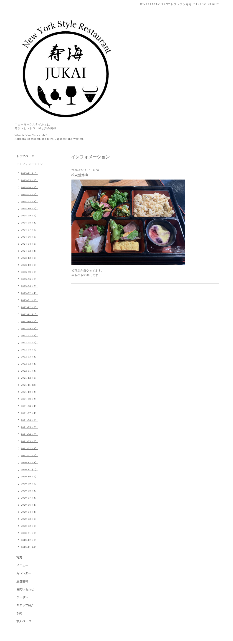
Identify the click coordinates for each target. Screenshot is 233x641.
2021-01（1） (29, 455)
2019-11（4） (29, 547)
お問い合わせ (25, 589)
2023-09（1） (29, 272)
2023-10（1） (29, 264)
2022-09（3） (29, 328)
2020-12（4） (29, 462)
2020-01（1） (29, 533)
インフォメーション (29, 164)
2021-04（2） (29, 434)
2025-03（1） (29, 194)
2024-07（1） (29, 229)
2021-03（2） (29, 441)
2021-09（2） (29, 399)
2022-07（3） (29, 335)
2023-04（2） (29, 286)
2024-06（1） (29, 236)
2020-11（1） (29, 469)
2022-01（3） (29, 370)
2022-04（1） (29, 349)
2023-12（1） (29, 257)
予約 (19, 613)
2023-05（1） (29, 279)
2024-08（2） (29, 222)
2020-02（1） (29, 525)
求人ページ (23, 621)
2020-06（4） (29, 504)
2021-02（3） (29, 448)
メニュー (22, 565)
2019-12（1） (29, 540)
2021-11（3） (29, 384)
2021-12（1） (29, 377)
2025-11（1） (29, 173)
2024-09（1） (29, 215)
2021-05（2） (29, 427)
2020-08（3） (29, 490)
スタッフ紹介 (25, 605)
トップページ (25, 156)
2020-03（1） (29, 518)
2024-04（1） (29, 243)
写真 (19, 557)
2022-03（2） (29, 356)
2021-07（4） (29, 413)
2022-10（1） (29, 321)
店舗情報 (22, 581)
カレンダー (23, 573)
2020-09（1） (29, 483)
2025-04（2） (29, 187)
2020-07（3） (29, 497)
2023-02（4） (29, 293)
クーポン (22, 597)
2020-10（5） (29, 476)
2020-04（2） (29, 511)
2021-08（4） (29, 406)
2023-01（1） (29, 300)
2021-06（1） (29, 420)
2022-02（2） (29, 363)
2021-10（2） (29, 391)
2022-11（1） (29, 314)
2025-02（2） (29, 201)
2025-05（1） (29, 180)
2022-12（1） (29, 307)
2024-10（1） (29, 208)
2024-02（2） (29, 250)
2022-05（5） (29, 342)
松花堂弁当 (80, 175)
